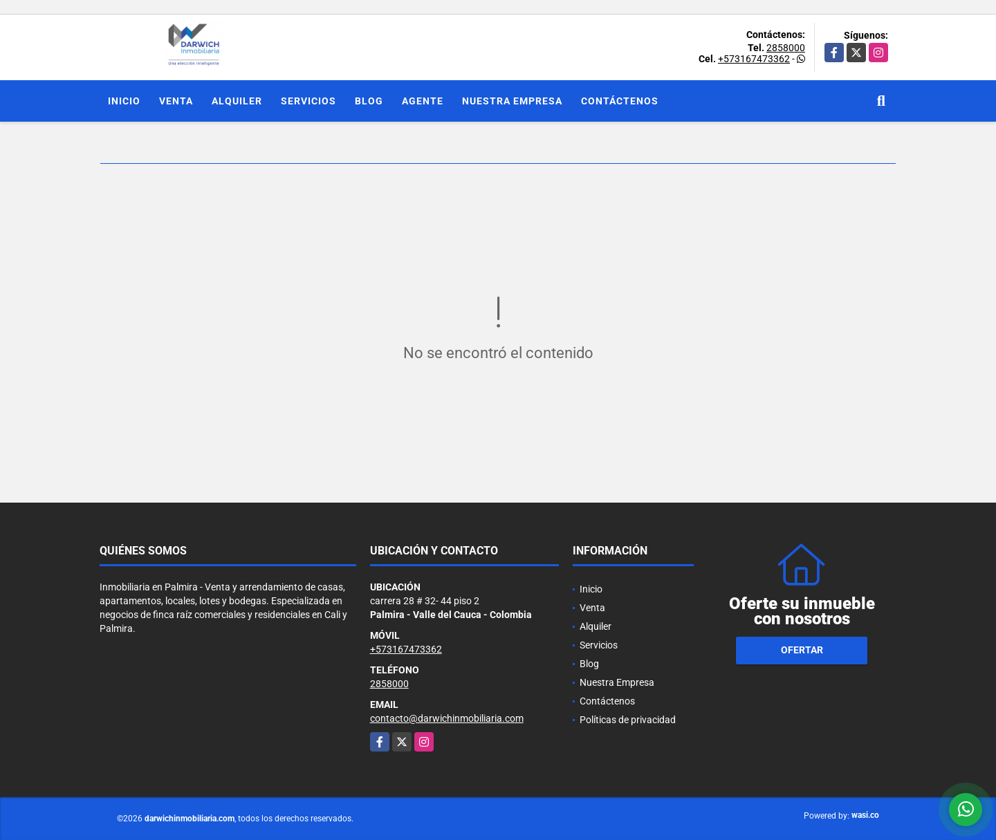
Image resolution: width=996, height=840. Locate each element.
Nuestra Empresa (512, 100)
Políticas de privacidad (628, 719)
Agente (422, 100)
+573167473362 (754, 58)
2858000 (785, 47)
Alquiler (237, 100)
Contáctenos (619, 100)
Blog (369, 100)
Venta (176, 100)
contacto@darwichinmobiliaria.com (447, 718)
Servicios (308, 100)
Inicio (124, 100)
